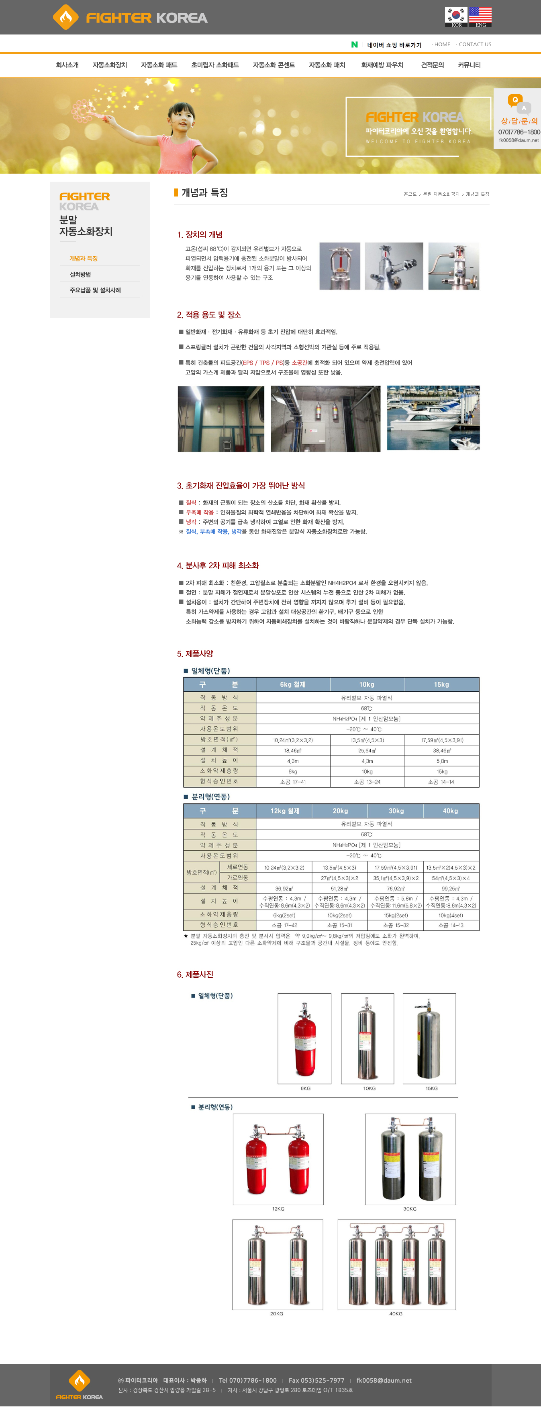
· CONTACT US (473, 44)
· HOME (440, 44)
